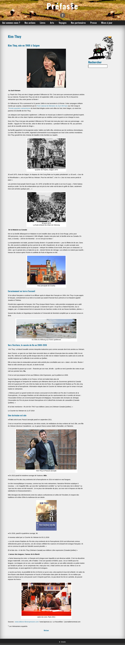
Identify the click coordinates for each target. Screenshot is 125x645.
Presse (93, 22)
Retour (46, 630)
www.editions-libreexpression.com (27, 622)
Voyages (62, 22)
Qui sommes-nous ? (11, 22)
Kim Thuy (14, 36)
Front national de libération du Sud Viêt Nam (52, 106)
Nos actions (30, 22)
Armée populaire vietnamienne (19, 108)
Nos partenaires (78, 22)
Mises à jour (106, 22)
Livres (42, 22)
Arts (52, 22)
